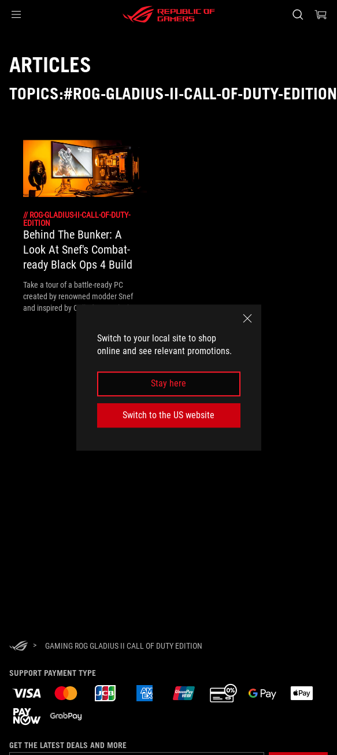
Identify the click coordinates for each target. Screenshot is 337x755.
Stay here (168, 383)
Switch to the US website (168, 415)
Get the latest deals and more (68, 745)
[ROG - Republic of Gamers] (169, 14)
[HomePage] (18, 647)
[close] (247, 318)
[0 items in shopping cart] (321, 14)
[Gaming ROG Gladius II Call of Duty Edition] (123, 645)
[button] (16, 14)
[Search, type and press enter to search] (297, 14)
